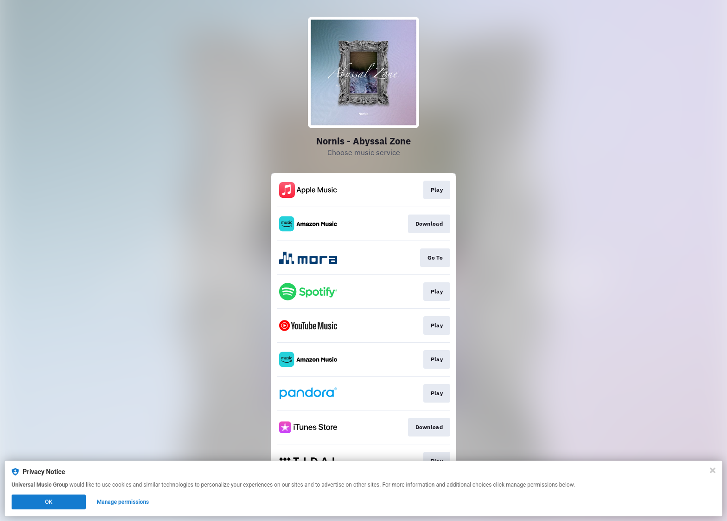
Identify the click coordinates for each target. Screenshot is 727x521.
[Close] (712, 470)
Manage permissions (123, 502)
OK (48, 502)
